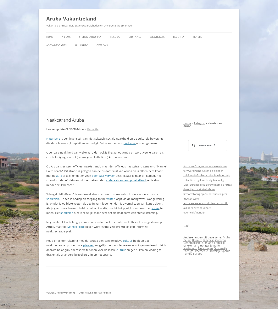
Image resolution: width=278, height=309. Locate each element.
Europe (197, 253)
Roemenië (201, 251)
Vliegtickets (157, 36)
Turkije (187, 253)
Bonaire (197, 240)
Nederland (190, 248)
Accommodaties (56, 45)
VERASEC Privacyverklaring (60, 292)
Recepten (179, 36)
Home (49, 36)
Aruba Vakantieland (71, 18)
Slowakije (215, 251)
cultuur (127, 240)
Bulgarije (208, 240)
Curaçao (220, 240)
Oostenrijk (220, 248)
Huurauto (81, 45)
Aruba (227, 237)
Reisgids (115, 36)
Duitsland (207, 243)
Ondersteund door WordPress (95, 292)
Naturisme (53, 138)
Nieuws (66, 36)
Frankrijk (219, 243)
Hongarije (206, 245)
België (187, 240)
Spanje (225, 251)
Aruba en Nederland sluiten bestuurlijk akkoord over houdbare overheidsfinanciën (205, 207)
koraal (155, 208)
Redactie (92, 129)
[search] (207, 145)
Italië (216, 245)
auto (59, 176)
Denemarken (191, 243)
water (111, 199)
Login (186, 225)
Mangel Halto (76, 227)
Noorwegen (205, 248)
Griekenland (191, 245)
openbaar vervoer (103, 176)
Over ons (102, 45)
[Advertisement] (139, 84)
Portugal (188, 251)
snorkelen (52, 199)
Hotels (197, 36)
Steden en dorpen (90, 36)
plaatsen (88, 245)
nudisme (130, 143)
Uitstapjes (135, 36)
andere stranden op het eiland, (126, 180)
